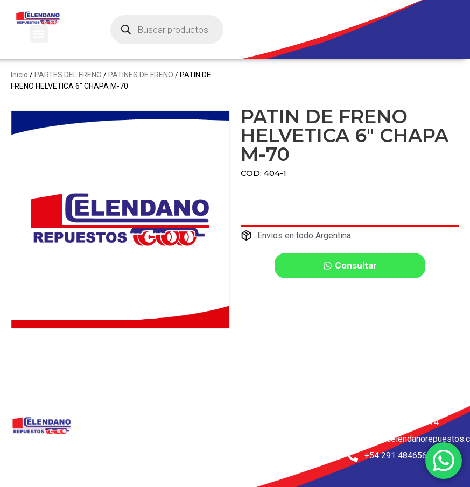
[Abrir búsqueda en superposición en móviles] (167, 30)
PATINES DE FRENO (140, 74)
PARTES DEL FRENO (68, 74)
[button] (39, 34)
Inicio (19, 74)
